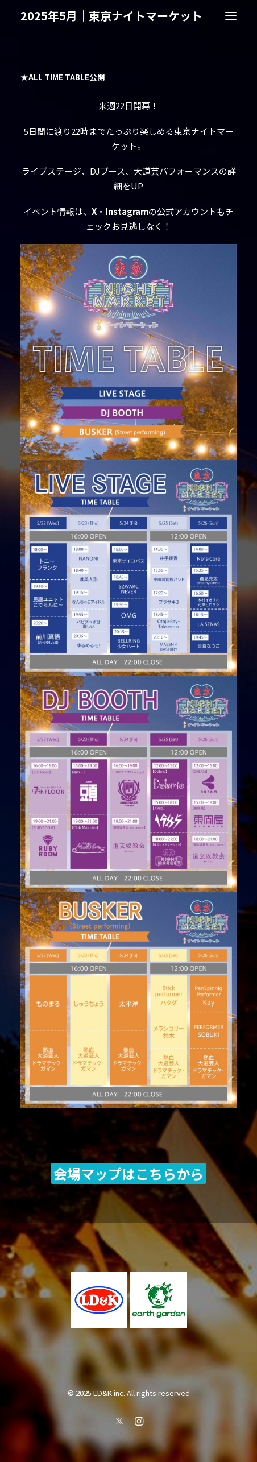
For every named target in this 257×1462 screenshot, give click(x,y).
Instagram (126, 211)
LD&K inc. (109, 1393)
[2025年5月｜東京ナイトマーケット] (111, 16)
